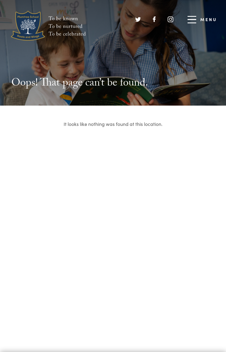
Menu (202, 19)
